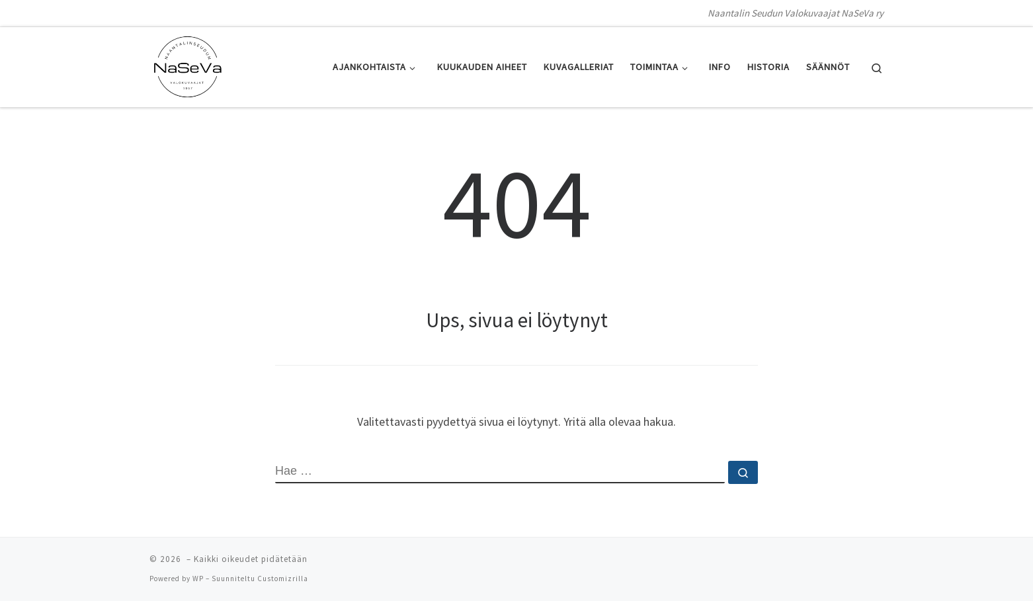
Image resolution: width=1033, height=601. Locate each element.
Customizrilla (282, 578)
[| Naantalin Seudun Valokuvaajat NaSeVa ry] (187, 64)
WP (198, 578)
